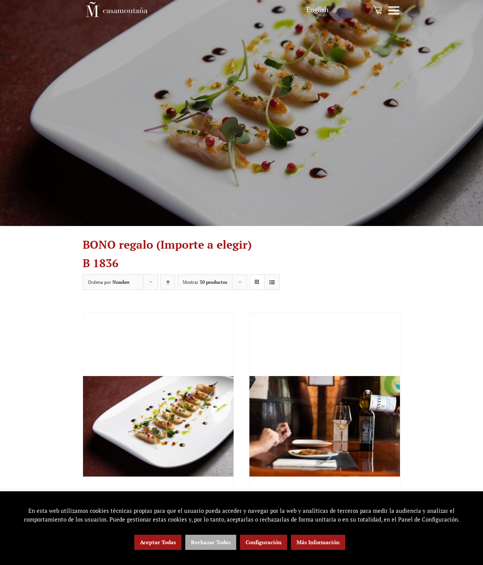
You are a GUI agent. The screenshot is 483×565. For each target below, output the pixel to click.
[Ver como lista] (272, 282)
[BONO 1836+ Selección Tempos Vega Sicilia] (324, 426)
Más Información (318, 542)
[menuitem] (317, 9)
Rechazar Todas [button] (211, 542)
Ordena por (108, 282)
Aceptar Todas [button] (158, 542)
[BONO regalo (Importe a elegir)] (158, 426)
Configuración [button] (263, 542)
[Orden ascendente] (167, 282)
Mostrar (205, 282)
